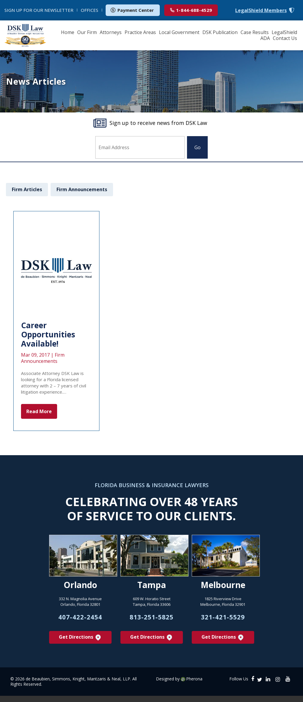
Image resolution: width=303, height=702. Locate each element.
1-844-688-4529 (191, 10)
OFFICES (89, 10)
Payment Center (132, 10)
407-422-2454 (80, 619)
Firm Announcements (82, 189)
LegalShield (284, 32)
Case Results (255, 32)
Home (67, 32)
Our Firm (87, 32)
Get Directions (80, 640)
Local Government (179, 32)
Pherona (194, 682)
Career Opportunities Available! (48, 334)
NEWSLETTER (38, 10)
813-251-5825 (151, 619)
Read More (39, 411)
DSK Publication (220, 32)
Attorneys (111, 32)
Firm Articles (27, 189)
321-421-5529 (223, 619)
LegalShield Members (261, 10)
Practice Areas (140, 32)
